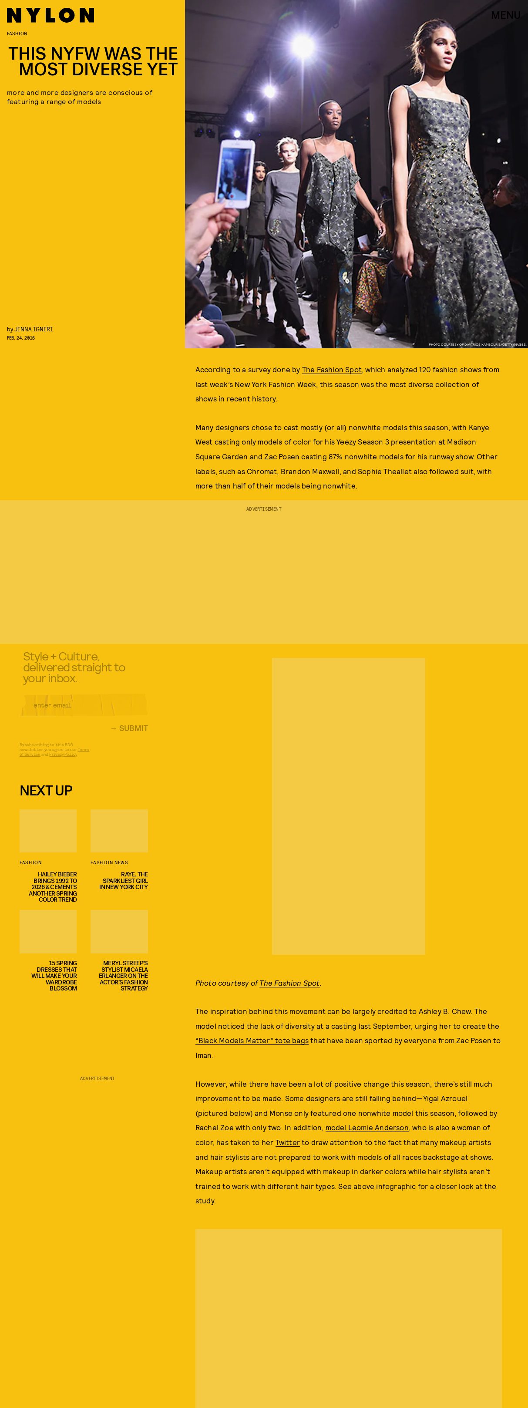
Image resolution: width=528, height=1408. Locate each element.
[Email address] (84, 710)
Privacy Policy (63, 759)
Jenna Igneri (33, 329)
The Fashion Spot (332, 369)
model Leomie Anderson (367, 1127)
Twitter (288, 1142)
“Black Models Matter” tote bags (252, 1040)
